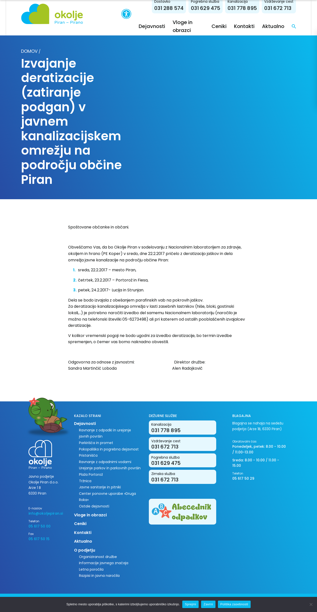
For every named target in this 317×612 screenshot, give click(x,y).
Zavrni (208, 604)
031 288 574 (169, 8)
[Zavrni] (310, 604)
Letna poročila (91, 569)
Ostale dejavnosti (94, 506)
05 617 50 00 (39, 526)
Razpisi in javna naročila (99, 575)
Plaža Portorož (91, 474)
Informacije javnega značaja (103, 562)
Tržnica (85, 480)
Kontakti (244, 26)
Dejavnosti (152, 26)
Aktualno (273, 26)
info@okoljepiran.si (45, 513)
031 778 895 (242, 8)
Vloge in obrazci (90, 515)
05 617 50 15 (39, 538)
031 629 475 (205, 8)
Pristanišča (88, 455)
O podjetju (84, 550)
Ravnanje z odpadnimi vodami (105, 461)
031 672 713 (277, 8)
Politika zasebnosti (234, 604)
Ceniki (219, 26)
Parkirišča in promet (96, 442)
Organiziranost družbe (98, 556)
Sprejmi (190, 604)
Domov (29, 51)
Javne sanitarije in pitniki (100, 487)
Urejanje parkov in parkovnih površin (110, 468)
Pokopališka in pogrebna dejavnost (109, 449)
